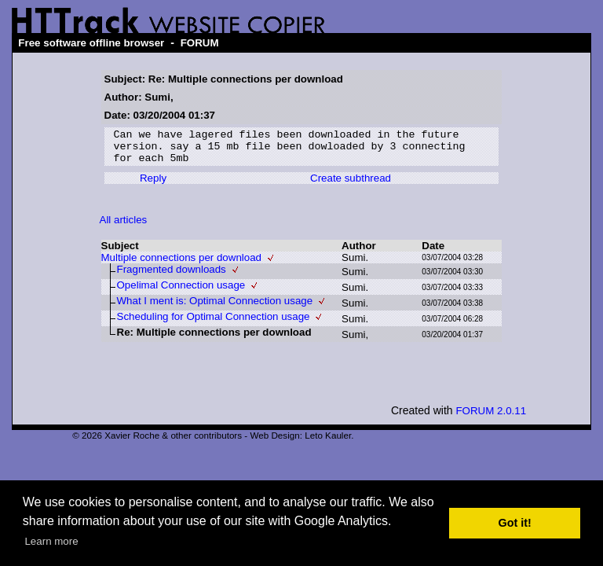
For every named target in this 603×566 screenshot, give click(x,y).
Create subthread (350, 185)
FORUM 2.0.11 (490, 418)
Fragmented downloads (171, 276)
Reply (153, 185)
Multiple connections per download (181, 264)
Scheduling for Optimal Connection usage (213, 323)
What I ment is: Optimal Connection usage (215, 308)
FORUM (200, 43)
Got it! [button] (515, 522)
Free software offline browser (91, 43)
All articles (124, 227)
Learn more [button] (51, 541)
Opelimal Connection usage (181, 292)
